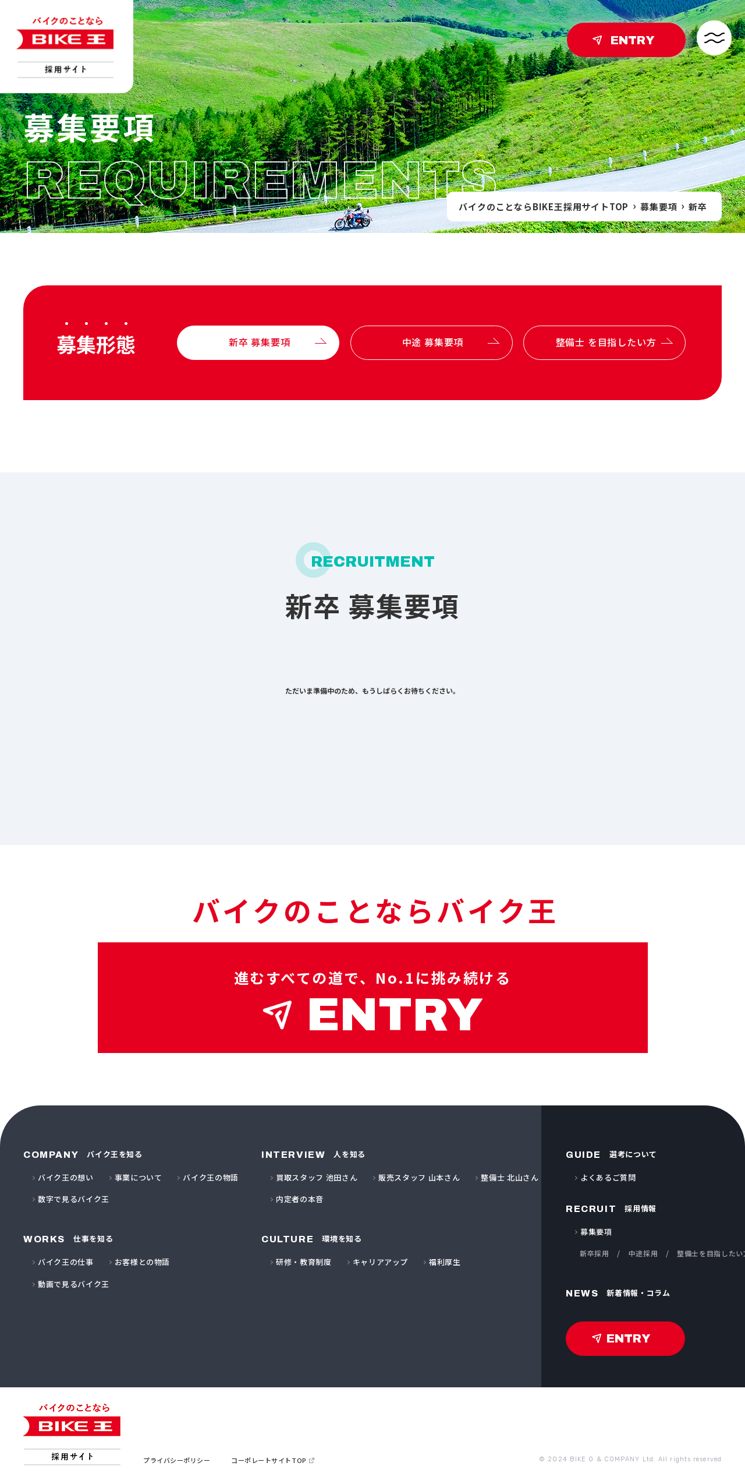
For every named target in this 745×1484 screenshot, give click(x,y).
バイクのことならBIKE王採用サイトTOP (544, 206)
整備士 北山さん (509, 1177)
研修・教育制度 (304, 1261)
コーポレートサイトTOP (269, 1460)
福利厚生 (445, 1261)
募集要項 (658, 206)
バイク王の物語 (211, 1177)
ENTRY (632, 40)
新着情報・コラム (618, 1292)
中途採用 (643, 1253)
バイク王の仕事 (66, 1261)
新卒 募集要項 (259, 342)
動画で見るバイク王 (73, 1283)
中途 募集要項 (433, 342)
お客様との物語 (143, 1261)
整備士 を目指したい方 (606, 342)
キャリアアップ (381, 1261)
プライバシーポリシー (177, 1460)
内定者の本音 (300, 1198)
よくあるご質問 (608, 1177)
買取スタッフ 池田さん (316, 1177)
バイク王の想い (66, 1177)
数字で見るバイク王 (73, 1198)
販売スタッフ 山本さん (419, 1177)
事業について (138, 1177)
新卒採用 (594, 1253)
